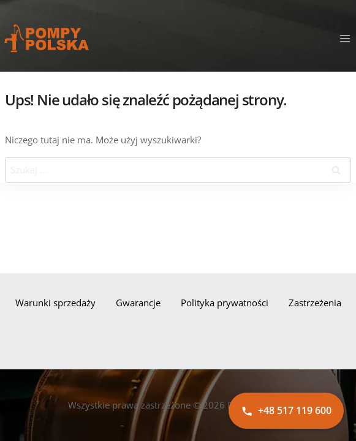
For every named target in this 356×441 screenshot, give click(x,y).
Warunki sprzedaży (55, 302)
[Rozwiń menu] (344, 38)
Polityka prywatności (224, 302)
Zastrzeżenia (315, 302)
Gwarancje (138, 302)
